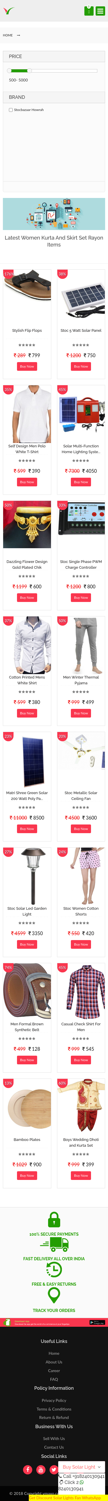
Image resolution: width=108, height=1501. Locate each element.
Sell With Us (54, 1438)
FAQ (54, 1379)
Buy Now (27, 366)
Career (54, 1370)
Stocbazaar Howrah (26, 110)
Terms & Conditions (54, 1409)
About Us (54, 1361)
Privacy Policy (54, 1400)
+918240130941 (88, 1476)
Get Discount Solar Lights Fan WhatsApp (65, 1497)
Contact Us (54, 1447)
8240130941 (71, 1488)
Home (54, 1353)
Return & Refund (54, 1417)
